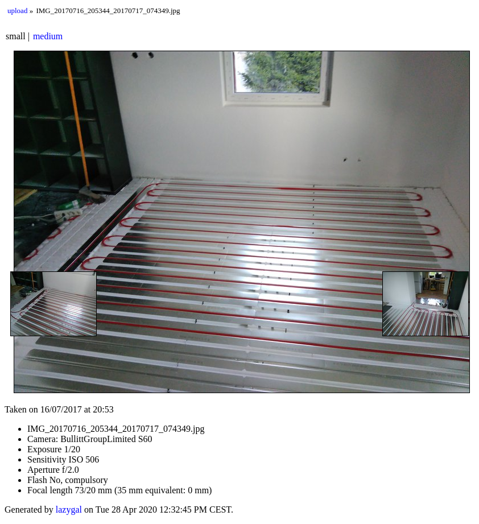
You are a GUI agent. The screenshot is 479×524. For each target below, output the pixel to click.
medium (48, 36)
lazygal (69, 509)
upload (17, 10)
